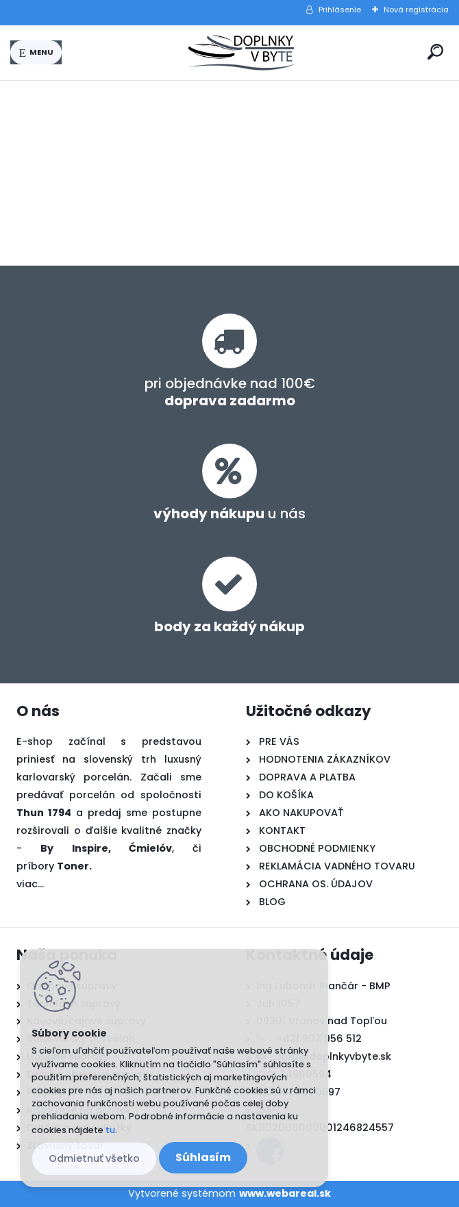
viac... (30, 884)
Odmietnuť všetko (94, 1158)
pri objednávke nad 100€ (230, 392)
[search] (435, 51)
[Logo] (242, 53)
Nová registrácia (416, 9)
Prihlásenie (340, 9)
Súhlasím (203, 1157)
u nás (229, 513)
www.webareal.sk (285, 1193)
